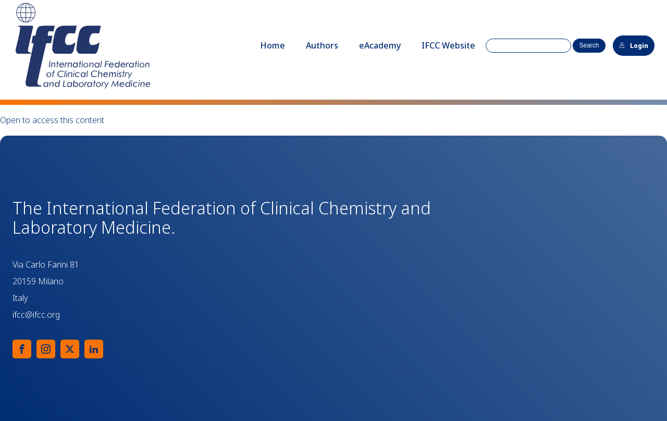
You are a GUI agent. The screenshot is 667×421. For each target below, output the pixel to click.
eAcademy (380, 45)
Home (272, 45)
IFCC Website (448, 45)
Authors (322, 45)
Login (633, 45)
